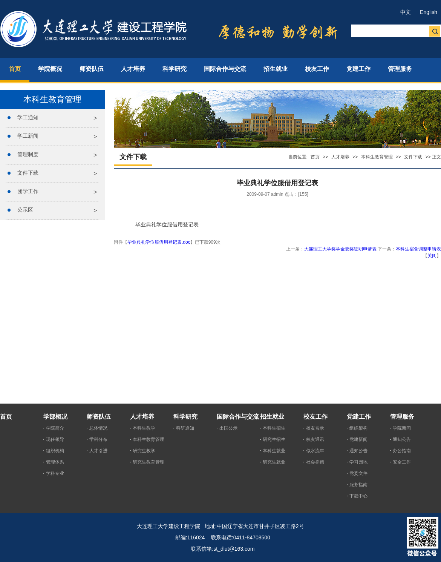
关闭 (431, 255)
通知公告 (358, 450)
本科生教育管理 (377, 157)
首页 (315, 157)
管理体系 (55, 462)
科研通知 (185, 428)
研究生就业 (274, 462)
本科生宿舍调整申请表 (418, 249)
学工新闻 (27, 136)
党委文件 (358, 473)
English (428, 12)
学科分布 (98, 439)
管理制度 (27, 154)
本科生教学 (144, 428)
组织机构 (55, 450)
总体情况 (98, 428)
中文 (405, 12)
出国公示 (228, 428)
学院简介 (55, 428)
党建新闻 (358, 439)
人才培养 (340, 157)
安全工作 (402, 462)
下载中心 (358, 496)
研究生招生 (274, 439)
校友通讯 (315, 439)
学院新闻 (402, 428)
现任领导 (55, 439)
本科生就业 (274, 450)
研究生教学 (144, 450)
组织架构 (358, 428)
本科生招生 (274, 428)
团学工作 (27, 191)
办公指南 (402, 450)
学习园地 (358, 462)
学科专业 (55, 473)
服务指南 (358, 484)
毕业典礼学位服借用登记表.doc (158, 242)
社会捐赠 (315, 462)
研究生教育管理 (148, 462)
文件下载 (27, 173)
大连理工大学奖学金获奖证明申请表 (341, 249)
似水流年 (315, 450)
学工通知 (27, 117)
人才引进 (98, 450)
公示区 (25, 210)
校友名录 (315, 428)
